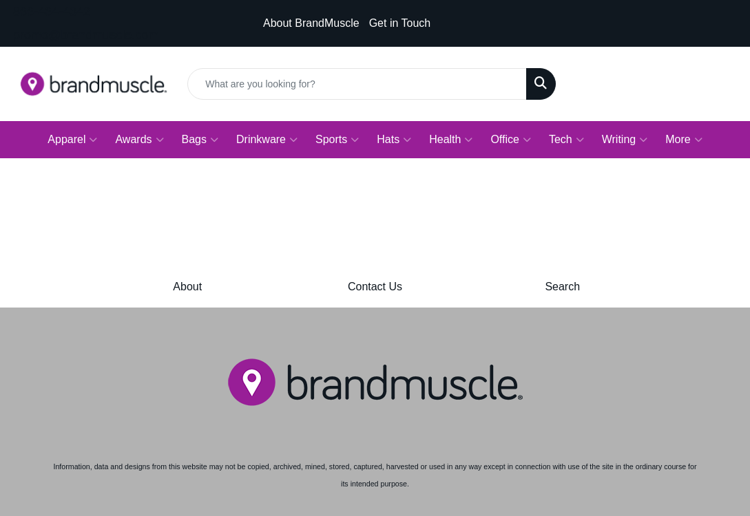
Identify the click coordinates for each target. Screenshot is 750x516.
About (187, 286)
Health (450, 139)
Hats (394, 139)
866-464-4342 (51, 12)
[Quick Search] (357, 84)
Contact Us (375, 286)
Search (562, 286)
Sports (337, 139)
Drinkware (267, 139)
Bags (200, 139)
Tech (566, 139)
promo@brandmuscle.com (85, 35)
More (683, 139)
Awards (139, 139)
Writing (625, 139)
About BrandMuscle (311, 23)
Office (510, 139)
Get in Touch (400, 23)
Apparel (72, 139)
